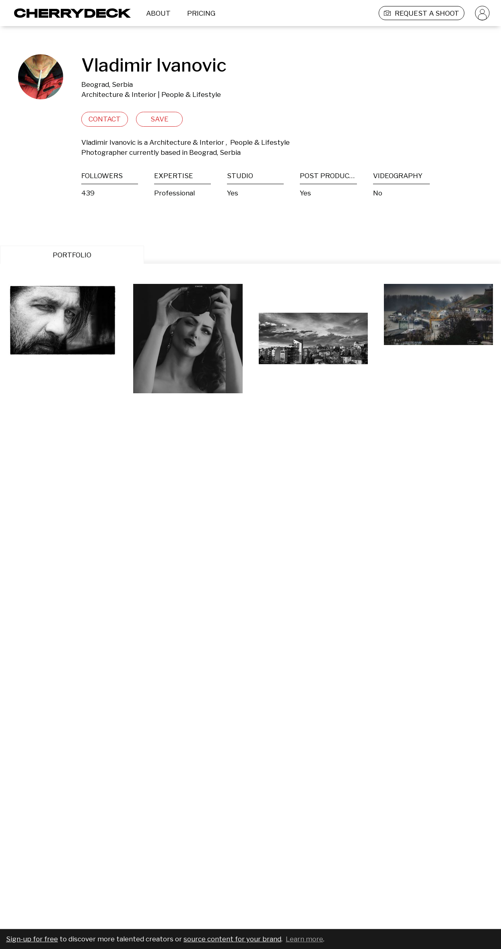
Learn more (304, 939)
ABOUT (158, 13)
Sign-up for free (32, 939)
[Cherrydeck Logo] (69, 13)
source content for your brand (232, 939)
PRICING (201, 13)
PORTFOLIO (72, 255)
